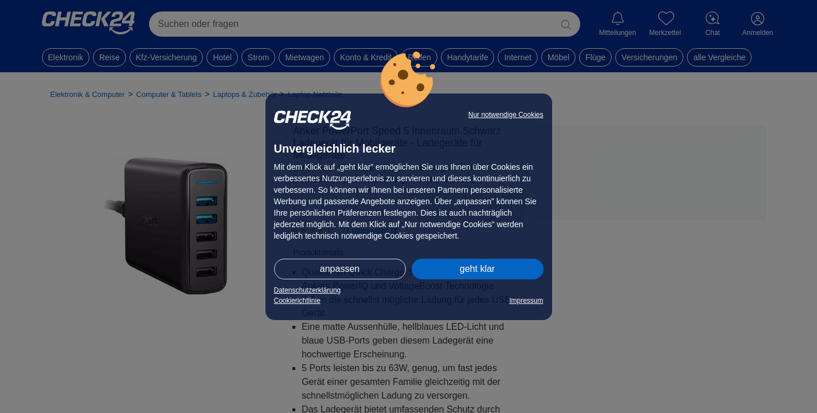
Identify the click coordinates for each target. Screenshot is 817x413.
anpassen (339, 269)
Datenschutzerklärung (307, 290)
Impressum (526, 301)
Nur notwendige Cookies (506, 115)
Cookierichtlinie (297, 301)
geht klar (477, 269)
